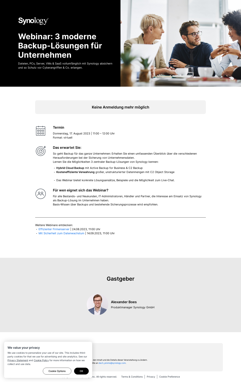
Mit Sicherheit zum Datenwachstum (62, 233)
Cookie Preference (169, 376)
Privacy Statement (18, 360)
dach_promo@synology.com (112, 363)
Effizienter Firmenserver (54, 229)
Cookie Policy (41, 360)
